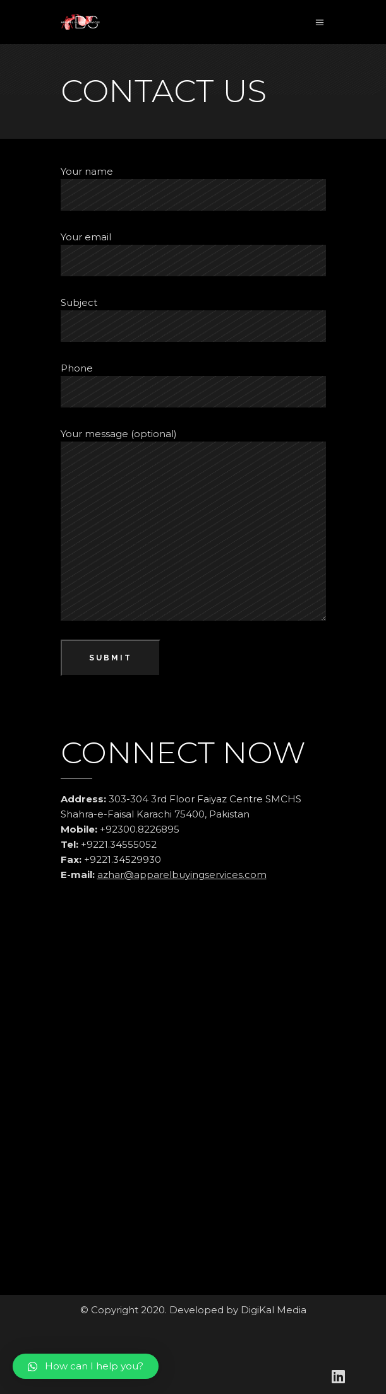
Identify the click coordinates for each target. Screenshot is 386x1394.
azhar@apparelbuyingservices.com (182, 875)
